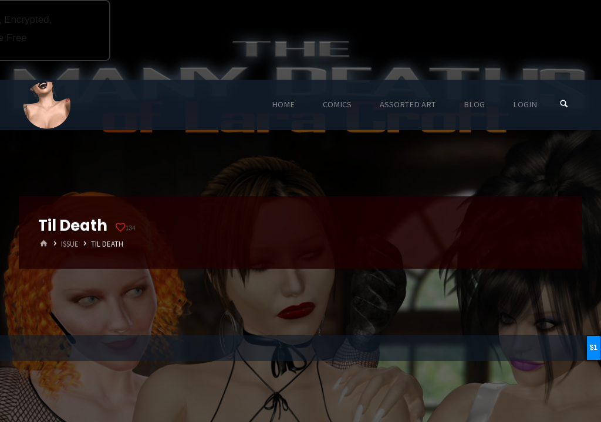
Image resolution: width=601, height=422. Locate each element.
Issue (70, 244)
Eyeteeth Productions (46, 105)
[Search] (564, 105)
